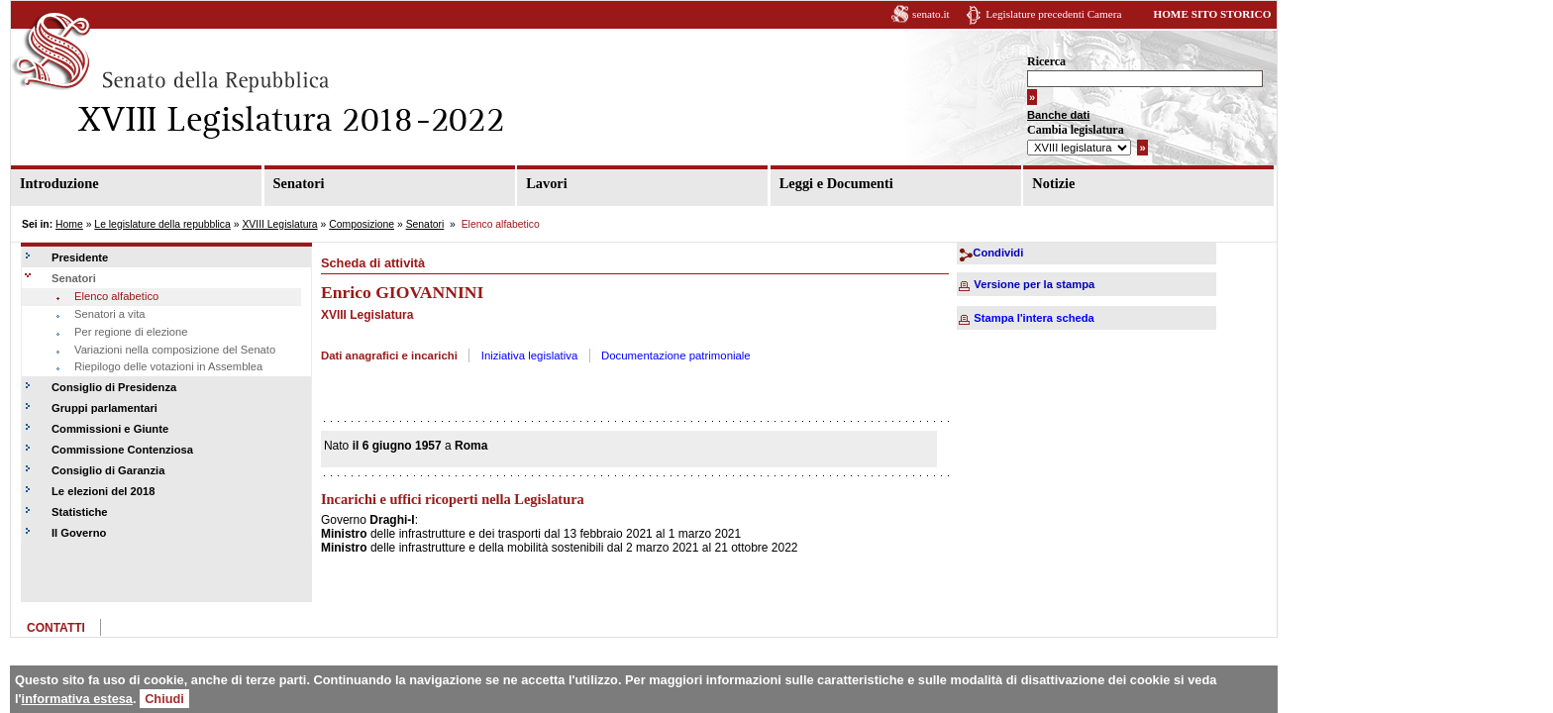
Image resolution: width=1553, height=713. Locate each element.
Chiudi (164, 698)
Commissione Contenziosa (122, 450)
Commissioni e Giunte (110, 429)
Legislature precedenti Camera (1053, 14)
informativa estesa (77, 698)
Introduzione (59, 183)
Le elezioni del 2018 (103, 491)
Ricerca (1046, 61)
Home (69, 224)
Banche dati (1058, 115)
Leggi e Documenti (836, 183)
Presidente (80, 257)
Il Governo (79, 533)
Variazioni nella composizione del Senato (174, 350)
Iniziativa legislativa (529, 355)
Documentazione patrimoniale (676, 355)
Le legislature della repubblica (162, 224)
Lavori (547, 183)
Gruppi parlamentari (104, 408)
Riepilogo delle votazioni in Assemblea (168, 366)
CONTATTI (56, 628)
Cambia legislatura (1075, 130)
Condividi (998, 252)
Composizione (361, 224)
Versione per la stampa (1034, 284)
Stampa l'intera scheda (1033, 318)
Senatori (299, 183)
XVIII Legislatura (279, 224)
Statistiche (80, 512)
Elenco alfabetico (116, 296)
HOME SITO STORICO (1212, 14)
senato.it (931, 14)
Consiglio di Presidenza (114, 387)
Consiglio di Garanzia (108, 470)
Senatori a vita (110, 314)
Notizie (1053, 183)
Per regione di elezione (130, 332)
